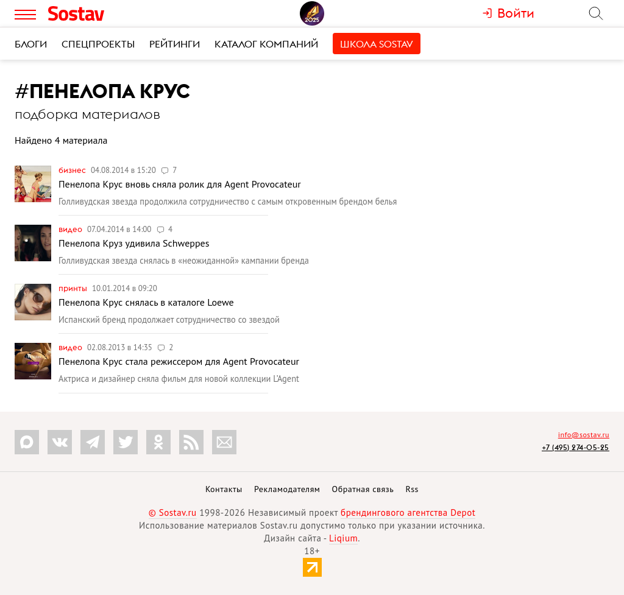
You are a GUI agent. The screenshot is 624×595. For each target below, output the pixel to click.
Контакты (224, 489)
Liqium (343, 538)
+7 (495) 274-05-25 (575, 447)
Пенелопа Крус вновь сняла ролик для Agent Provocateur (179, 184)
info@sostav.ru (583, 434)
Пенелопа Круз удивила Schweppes (133, 243)
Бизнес (73, 170)
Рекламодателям (287, 489)
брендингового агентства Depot (408, 512)
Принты (73, 288)
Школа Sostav (376, 44)
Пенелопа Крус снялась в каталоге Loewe (146, 302)
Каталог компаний (266, 44)
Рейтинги (174, 44)
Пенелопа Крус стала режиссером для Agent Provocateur (178, 361)
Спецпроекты (98, 44)
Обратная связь (363, 489)
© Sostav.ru (173, 512)
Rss (412, 489)
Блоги (31, 44)
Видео (71, 229)
